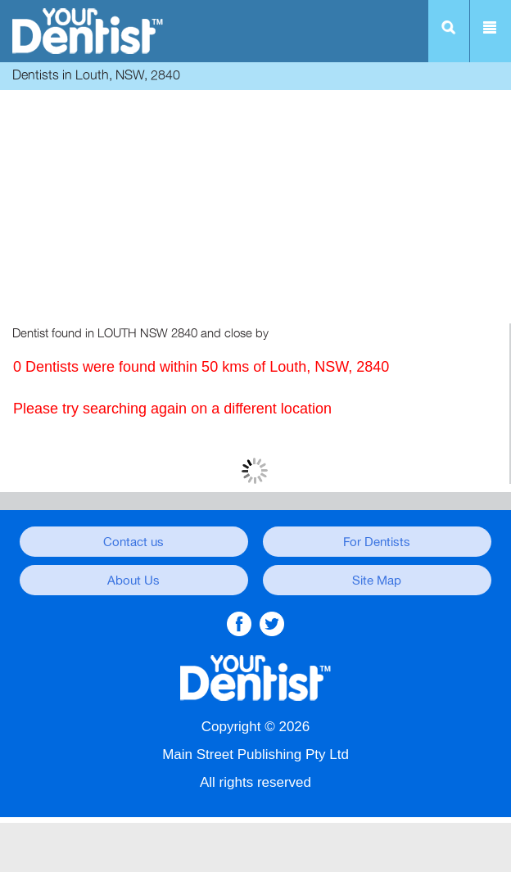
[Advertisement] (255, 208)
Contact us (133, 542)
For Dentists (376, 542)
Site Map (376, 580)
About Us (133, 580)
